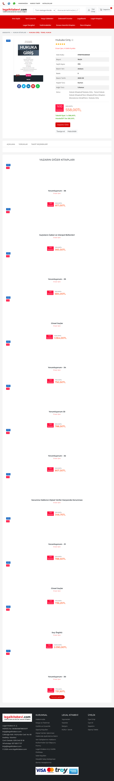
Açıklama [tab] (11, 144)
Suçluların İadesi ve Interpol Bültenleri (57, 235)
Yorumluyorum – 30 (57, 677)
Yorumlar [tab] (23, 144)
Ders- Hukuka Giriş (91, 98)
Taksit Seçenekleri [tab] (39, 144)
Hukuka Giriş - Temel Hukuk (93, 92)
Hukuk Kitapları (75, 92)
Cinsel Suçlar (57, 323)
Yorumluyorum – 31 (57, 544)
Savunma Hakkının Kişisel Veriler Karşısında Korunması (57, 500)
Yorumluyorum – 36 (57, 191)
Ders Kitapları (88, 95)
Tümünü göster (57, 697)
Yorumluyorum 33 (57, 412)
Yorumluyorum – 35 (57, 279)
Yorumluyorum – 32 (57, 456)
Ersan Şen (57, 193)
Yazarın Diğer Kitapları (57, 159)
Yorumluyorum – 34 (57, 367)
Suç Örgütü (57, 632)
